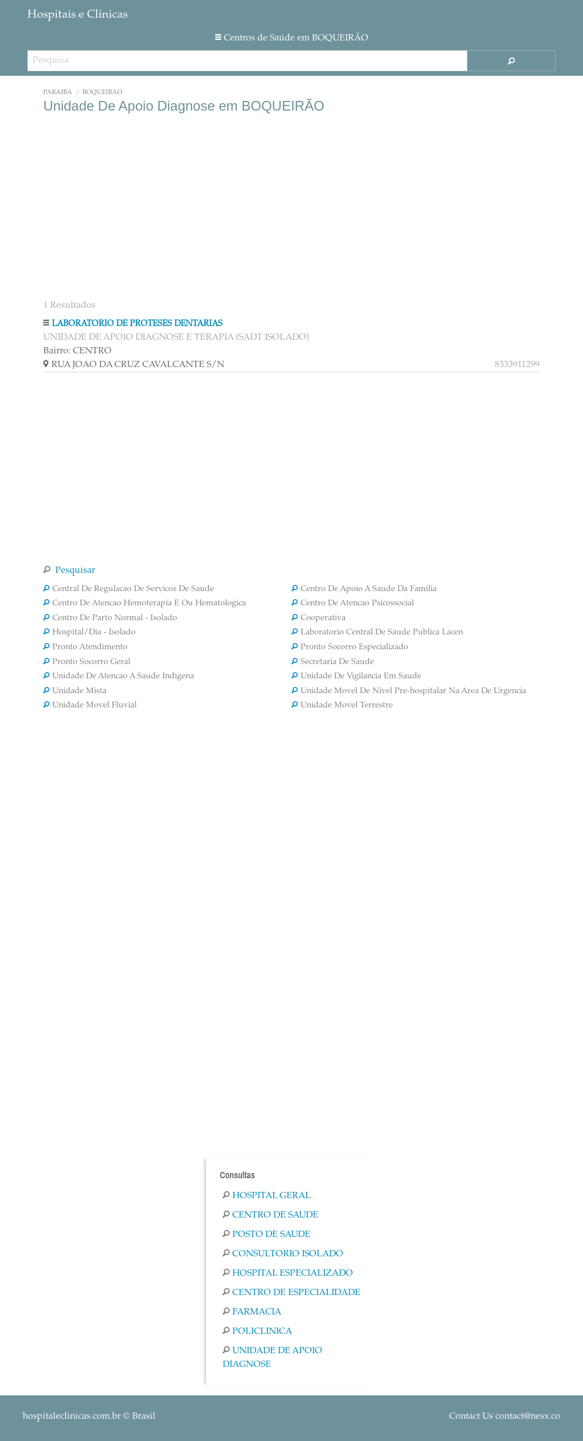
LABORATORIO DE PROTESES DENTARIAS (137, 324)
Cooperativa (319, 618)
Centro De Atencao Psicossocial (353, 604)
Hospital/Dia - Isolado (89, 633)
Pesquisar (69, 570)
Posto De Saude (266, 1234)
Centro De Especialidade (291, 1292)
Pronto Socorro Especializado (350, 648)
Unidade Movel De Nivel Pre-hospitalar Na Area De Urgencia (409, 691)
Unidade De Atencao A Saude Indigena (118, 677)
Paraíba (57, 92)
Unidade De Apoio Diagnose (272, 1357)
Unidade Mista (74, 691)
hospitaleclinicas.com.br (72, 1416)
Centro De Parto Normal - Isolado (110, 618)
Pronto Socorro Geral (86, 662)
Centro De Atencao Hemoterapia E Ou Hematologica (144, 604)
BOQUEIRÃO (102, 92)
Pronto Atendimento (85, 648)
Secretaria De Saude (333, 662)
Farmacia (252, 1312)
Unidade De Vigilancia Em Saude (356, 677)
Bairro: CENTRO (77, 351)
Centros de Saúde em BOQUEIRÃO (291, 38)
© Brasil (89, 1416)
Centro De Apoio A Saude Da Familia (364, 589)
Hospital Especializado (288, 1273)
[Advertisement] (291, 205)
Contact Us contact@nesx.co (504, 1416)
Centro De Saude (270, 1215)
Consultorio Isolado (283, 1254)
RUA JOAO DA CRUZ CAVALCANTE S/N (291, 365)
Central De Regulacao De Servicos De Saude (128, 589)
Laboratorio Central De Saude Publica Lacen (377, 633)
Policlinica (257, 1331)
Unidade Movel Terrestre (342, 706)
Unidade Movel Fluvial (90, 706)
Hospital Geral (267, 1195)
